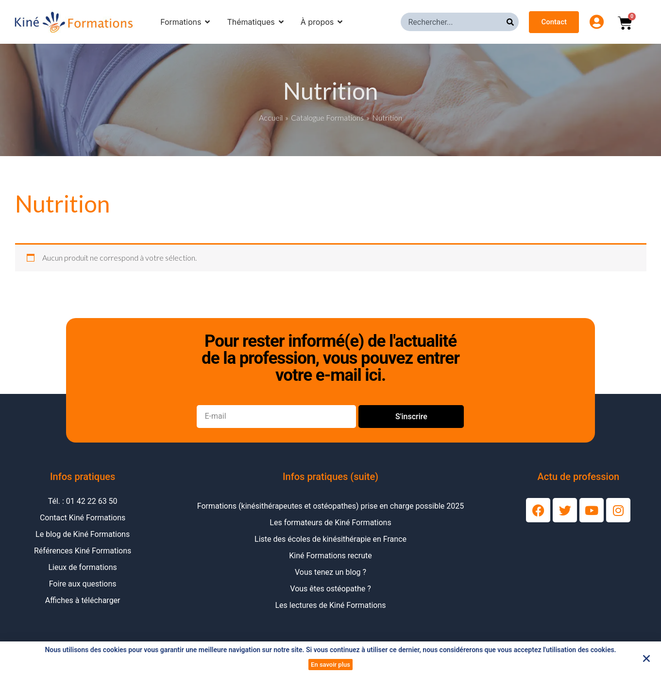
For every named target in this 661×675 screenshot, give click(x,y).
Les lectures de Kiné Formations (330, 605)
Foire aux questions (83, 583)
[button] (646, 658)
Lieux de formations (82, 567)
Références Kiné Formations (82, 550)
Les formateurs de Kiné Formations (330, 522)
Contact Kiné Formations (82, 517)
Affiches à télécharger (82, 600)
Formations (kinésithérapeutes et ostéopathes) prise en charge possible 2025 (330, 506)
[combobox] (454, 22)
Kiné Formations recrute (330, 555)
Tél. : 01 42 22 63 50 (83, 501)
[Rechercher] (513, 22)
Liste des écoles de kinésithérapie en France (330, 539)
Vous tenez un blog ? (330, 572)
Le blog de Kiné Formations (82, 534)
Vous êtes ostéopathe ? (330, 588)
